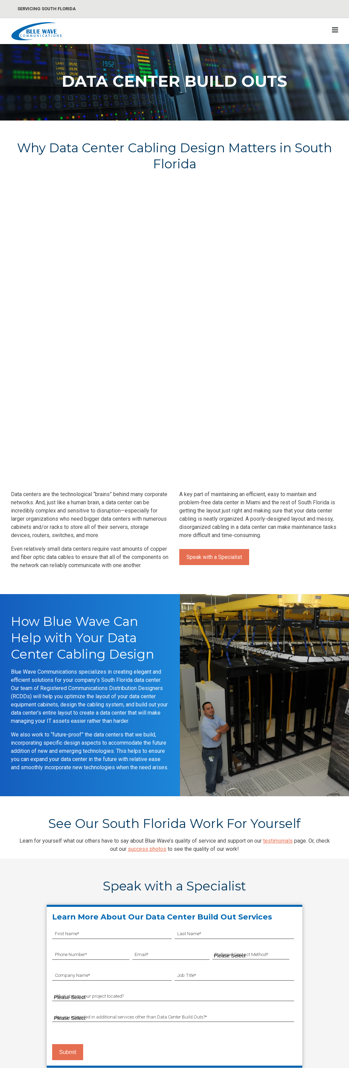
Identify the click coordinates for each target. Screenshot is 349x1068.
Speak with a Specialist (214, 394)
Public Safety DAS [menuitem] (180, 1009)
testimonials (278, 678)
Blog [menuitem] (242, 949)
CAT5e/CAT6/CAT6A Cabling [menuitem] (44, 949)
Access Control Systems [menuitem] (114, 989)
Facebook (309, 1001)
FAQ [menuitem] (242, 1018)
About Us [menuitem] (300, 962)
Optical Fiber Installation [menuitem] (39, 962)
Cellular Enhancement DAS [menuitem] (189, 1021)
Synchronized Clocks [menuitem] (184, 949)
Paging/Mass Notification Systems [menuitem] (115, 973)
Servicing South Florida (46, 8)
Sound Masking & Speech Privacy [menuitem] (189, 965)
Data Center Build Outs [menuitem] (37, 974)
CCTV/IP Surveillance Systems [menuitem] (110, 953)
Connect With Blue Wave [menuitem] (257, 990)
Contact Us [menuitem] (302, 949)
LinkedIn (307, 1013)
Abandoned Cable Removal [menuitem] (42, 998)
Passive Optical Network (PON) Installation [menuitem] (39, 1014)
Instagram (310, 1026)
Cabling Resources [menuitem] (258, 962)
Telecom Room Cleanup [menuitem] (39, 986)
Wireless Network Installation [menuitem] (192, 1033)
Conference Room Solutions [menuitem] (192, 981)
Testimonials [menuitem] (251, 1006)
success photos (147, 686)
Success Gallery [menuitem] (255, 974)
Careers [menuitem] (298, 974)
